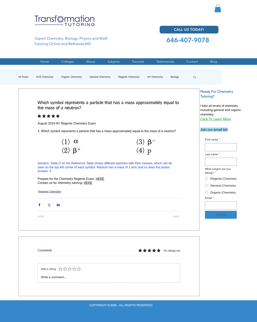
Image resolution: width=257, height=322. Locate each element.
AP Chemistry (155, 76)
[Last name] (219, 162)
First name (212, 140)
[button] (217, 8)
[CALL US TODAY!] (189, 29)
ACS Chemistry (44, 76)
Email (209, 198)
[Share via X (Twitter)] (49, 205)
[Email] (219, 205)
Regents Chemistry (129, 76)
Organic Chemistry (71, 76)
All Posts (23, 76)
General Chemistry (100, 76)
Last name (212, 154)
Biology (175, 76)
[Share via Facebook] (39, 205)
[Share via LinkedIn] (58, 205)
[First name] (219, 147)
